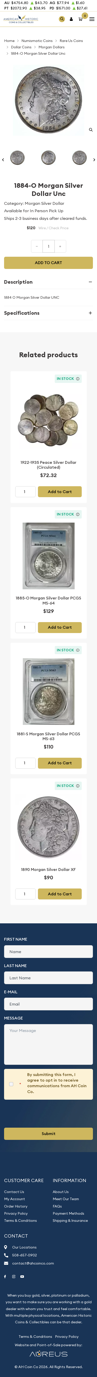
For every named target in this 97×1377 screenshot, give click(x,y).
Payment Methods (68, 1213)
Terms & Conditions (20, 1220)
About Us (61, 1191)
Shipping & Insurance (70, 1220)
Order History (15, 1206)
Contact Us (14, 1191)
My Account (14, 1199)
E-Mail (11, 992)
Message (13, 1018)
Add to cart (48, 262)
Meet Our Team (66, 1199)
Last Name (15, 965)
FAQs (57, 1206)
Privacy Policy (16, 1213)
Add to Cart (60, 491)
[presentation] (42, 1114)
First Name (15, 939)
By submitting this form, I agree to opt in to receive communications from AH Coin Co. (57, 1083)
